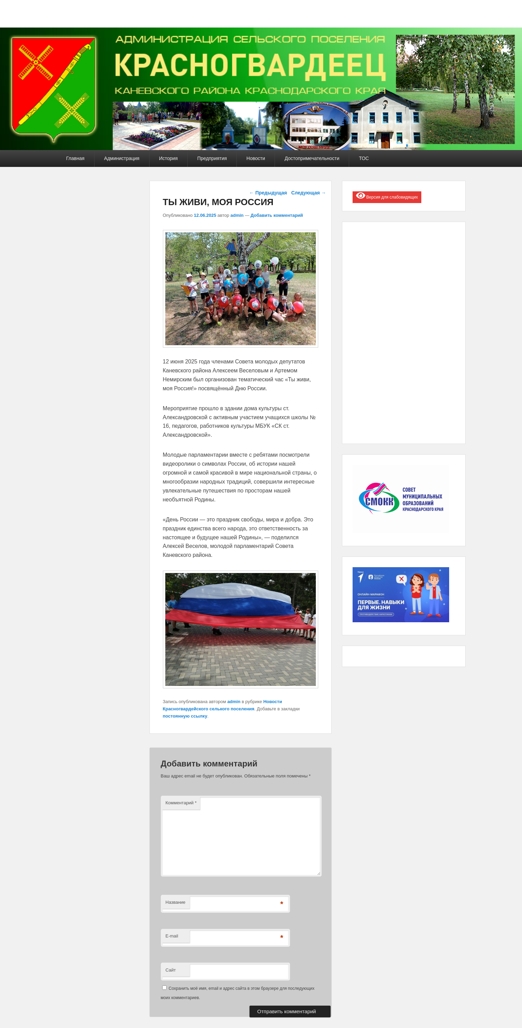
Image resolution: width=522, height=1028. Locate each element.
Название (176, 902)
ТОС (364, 158)
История (168, 158)
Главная (75, 158)
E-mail (172, 936)
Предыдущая (268, 192)
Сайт (171, 970)
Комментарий (181, 802)
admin (237, 215)
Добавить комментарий (277, 215)
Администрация (122, 158)
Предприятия (212, 158)
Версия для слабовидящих (387, 195)
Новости (255, 158)
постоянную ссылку (185, 716)
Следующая (308, 192)
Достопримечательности (312, 158)
